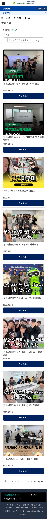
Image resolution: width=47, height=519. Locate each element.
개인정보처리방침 (12, 495)
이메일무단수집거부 (12, 499)
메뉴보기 (3, 3)
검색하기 (37, 40)
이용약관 (34, 495)
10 (35, 481)
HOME (7, 18)
